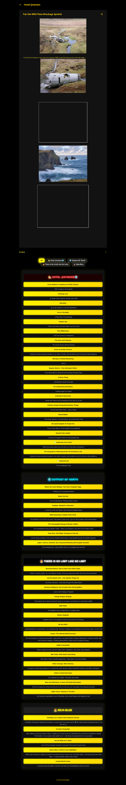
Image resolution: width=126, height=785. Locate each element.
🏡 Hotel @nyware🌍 (56, 260)
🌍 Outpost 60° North (77, 260)
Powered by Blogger (63, 780)
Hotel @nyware (32, 4)
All (42, 260)
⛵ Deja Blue (78, 264)
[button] (102, 14)
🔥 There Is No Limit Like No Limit (55, 264)
